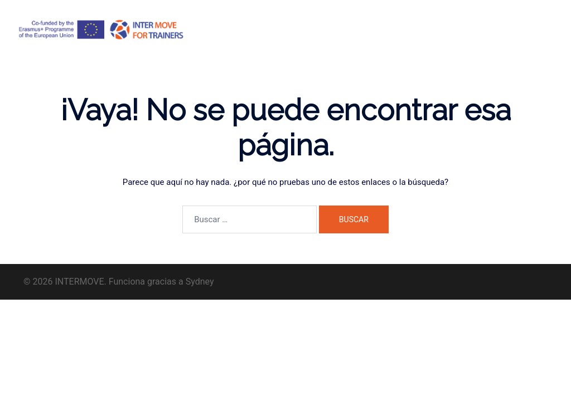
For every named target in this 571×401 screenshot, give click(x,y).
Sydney (200, 281)
